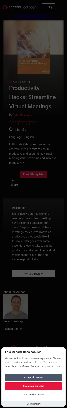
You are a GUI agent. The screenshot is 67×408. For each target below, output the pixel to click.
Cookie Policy (30, 366)
